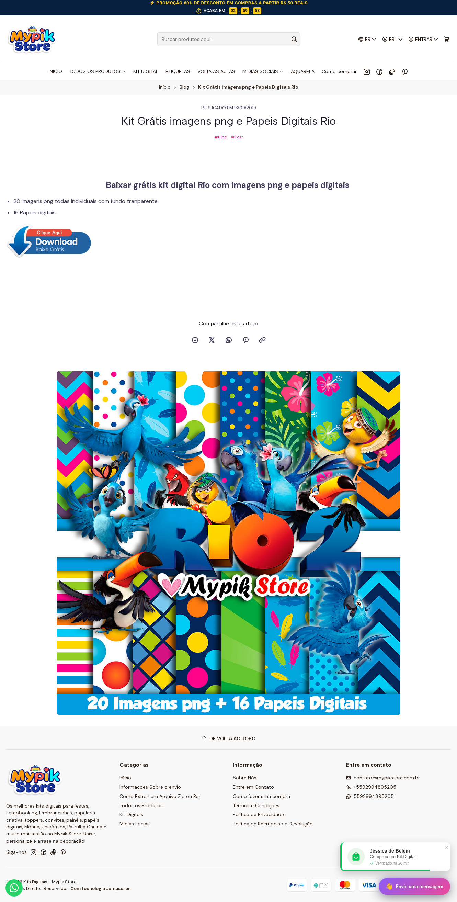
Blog (184, 87)
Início (165, 87)
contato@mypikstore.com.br (383, 778)
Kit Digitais (131, 814)
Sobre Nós (244, 778)
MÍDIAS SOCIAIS (263, 71)
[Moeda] (392, 39)
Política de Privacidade (258, 814)
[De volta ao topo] (228, 738)
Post (237, 137)
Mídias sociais (135, 824)
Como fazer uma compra (261, 796)
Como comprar (339, 71)
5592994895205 (370, 796)
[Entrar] (423, 39)
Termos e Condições (256, 805)
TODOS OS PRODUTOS (97, 71)
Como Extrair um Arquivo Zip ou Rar (160, 796)
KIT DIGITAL (145, 71)
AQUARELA (303, 71)
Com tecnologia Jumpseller (100, 888)
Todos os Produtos (141, 805)
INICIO (55, 71)
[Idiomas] (367, 39)
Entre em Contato (253, 787)
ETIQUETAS (177, 71)
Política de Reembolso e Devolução (273, 824)
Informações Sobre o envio (150, 787)
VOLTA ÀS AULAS (216, 71)
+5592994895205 (371, 787)
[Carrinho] (446, 39)
